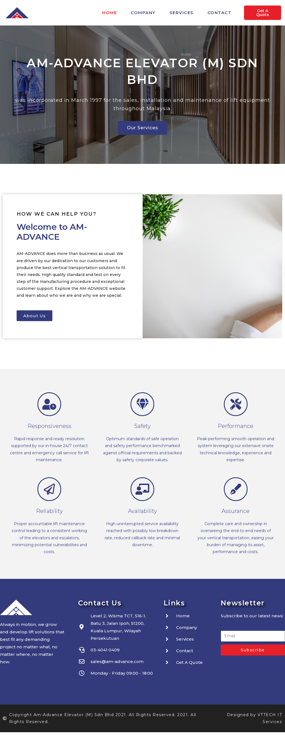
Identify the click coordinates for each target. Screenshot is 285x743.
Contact (219, 12)
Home (109, 12)
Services (182, 12)
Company (143, 12)
